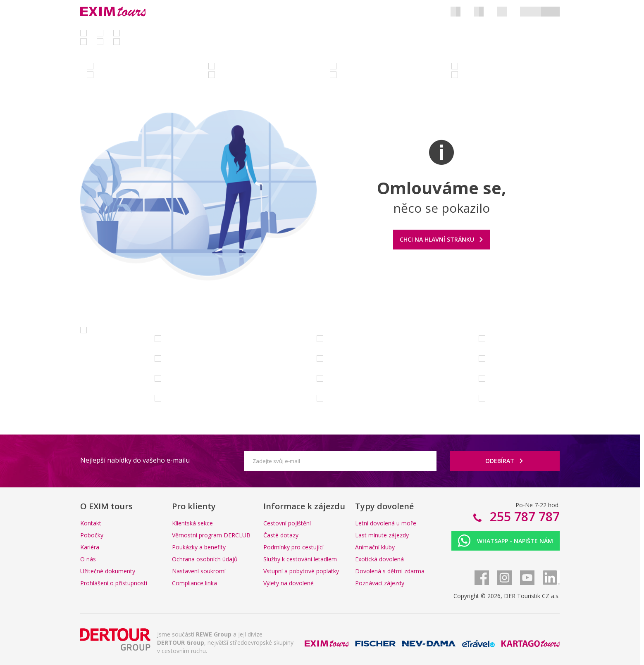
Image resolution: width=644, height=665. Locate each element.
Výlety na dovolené (288, 583)
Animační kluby (375, 547)
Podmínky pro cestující (293, 547)
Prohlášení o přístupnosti (113, 583)
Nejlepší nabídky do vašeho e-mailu (135, 460)
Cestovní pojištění (287, 523)
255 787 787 (523, 516)
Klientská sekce (192, 523)
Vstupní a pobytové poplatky (301, 571)
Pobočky (91, 535)
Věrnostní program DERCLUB (211, 535)
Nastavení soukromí (199, 571)
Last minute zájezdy (382, 535)
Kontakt (90, 523)
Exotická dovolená (379, 559)
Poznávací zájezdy (379, 583)
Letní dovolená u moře (385, 523)
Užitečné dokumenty (107, 571)
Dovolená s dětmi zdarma (390, 571)
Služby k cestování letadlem (300, 559)
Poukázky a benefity (199, 547)
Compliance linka (194, 583)
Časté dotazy (280, 535)
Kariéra (89, 547)
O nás (88, 559)
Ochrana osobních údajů (205, 559)
